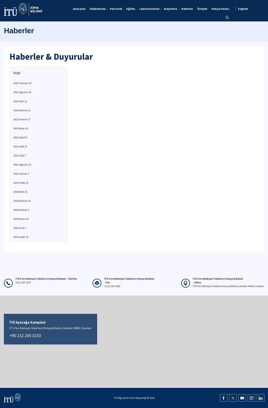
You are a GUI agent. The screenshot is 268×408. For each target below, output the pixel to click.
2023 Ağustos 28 (22, 92)
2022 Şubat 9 (20, 137)
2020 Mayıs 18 (20, 219)
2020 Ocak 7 (20, 228)
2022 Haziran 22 (21, 110)
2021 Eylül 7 (19, 155)
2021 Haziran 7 (21, 173)
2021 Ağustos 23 (22, 164)
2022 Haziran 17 (21, 119)
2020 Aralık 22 (20, 182)
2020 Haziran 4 (21, 209)
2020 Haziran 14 (21, 200)
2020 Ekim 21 (20, 191)
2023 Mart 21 (20, 101)
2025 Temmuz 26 (22, 83)
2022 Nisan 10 (20, 128)
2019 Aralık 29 (20, 237)
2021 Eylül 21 (20, 146)
